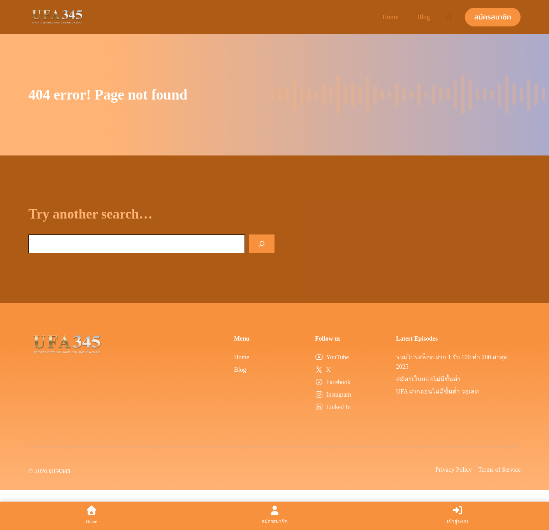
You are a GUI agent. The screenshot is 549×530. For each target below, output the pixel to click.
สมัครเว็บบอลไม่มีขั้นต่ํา (428, 379)
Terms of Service (499, 469)
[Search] (261, 243)
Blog (423, 17)
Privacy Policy (453, 469)
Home (390, 17)
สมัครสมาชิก (492, 17)
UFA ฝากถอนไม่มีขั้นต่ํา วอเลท (437, 391)
